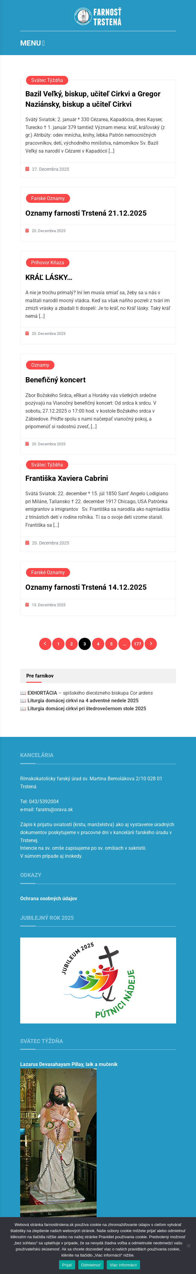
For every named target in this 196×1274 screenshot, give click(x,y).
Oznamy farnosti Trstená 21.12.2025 (86, 213)
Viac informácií (123, 1265)
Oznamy (40, 365)
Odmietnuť (91, 1265)
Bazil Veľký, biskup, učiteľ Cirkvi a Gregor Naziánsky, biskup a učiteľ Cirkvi (93, 99)
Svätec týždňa (47, 80)
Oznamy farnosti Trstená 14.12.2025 (86, 587)
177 (137, 643)
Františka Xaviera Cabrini (66, 478)
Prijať (67, 1265)
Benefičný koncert (55, 380)
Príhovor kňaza (47, 263)
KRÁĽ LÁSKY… (48, 277)
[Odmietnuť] (188, 1245)
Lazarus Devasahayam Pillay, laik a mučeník (69, 1064)
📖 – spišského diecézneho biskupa (86, 693)
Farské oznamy (48, 198)
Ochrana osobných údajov (48, 898)
